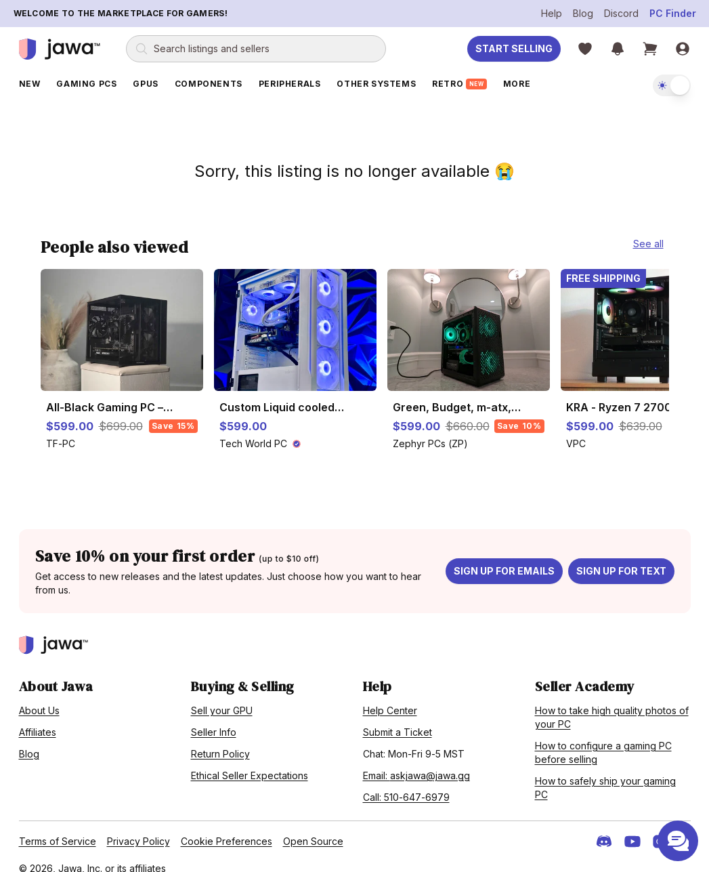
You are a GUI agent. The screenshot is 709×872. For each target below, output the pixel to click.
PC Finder (672, 13)
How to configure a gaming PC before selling (603, 738)
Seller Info (213, 718)
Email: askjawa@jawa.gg (416, 761)
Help (551, 13)
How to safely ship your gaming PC (605, 773)
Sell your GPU (222, 696)
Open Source (313, 827)
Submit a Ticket (397, 718)
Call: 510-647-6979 (406, 783)
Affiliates (37, 718)
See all (648, 229)
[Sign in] (682, 49)
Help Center (390, 696)
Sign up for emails (504, 556)
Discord (621, 13)
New (30, 84)
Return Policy (220, 739)
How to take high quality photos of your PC (612, 702)
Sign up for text (621, 556)
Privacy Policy (138, 827)
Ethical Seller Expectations (249, 761)
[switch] (672, 85)
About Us (39, 696)
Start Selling (514, 48)
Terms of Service (57, 827)
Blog (583, 13)
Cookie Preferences (226, 827)
